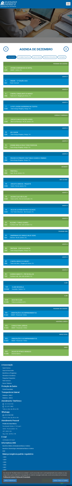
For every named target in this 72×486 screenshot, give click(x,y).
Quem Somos (6, 368)
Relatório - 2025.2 (8, 398)
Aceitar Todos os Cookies (61, 480)
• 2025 (4, 457)
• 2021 (4, 467)
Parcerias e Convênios (9, 375)
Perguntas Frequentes (9, 378)
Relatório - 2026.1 (8, 395)
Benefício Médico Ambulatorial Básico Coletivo (16, 446)
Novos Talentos (7, 383)
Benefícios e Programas (9, 373)
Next (68, 48)
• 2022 (4, 465)
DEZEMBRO (45, 49)
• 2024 (4, 459)
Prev (3, 50)
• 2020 (4, 470)
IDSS (4, 451)
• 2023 (4, 462)
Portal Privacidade (8, 389)
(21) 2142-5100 (8, 415)
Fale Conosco (7, 380)
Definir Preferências (10, 480)
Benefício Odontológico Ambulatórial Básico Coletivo (18, 448)
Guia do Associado (8, 370)
